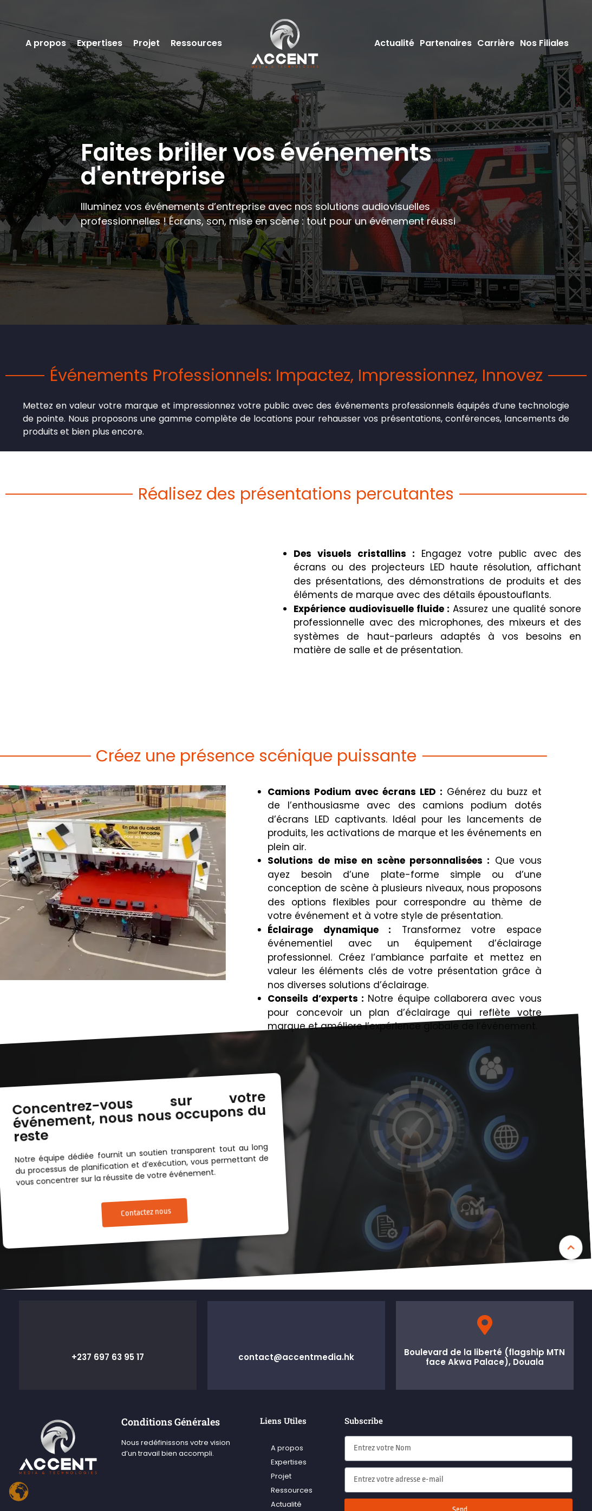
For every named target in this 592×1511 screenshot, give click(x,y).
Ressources (196, 43)
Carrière (496, 43)
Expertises (99, 43)
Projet (146, 43)
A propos (45, 43)
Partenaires (446, 43)
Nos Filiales (544, 43)
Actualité (394, 43)
